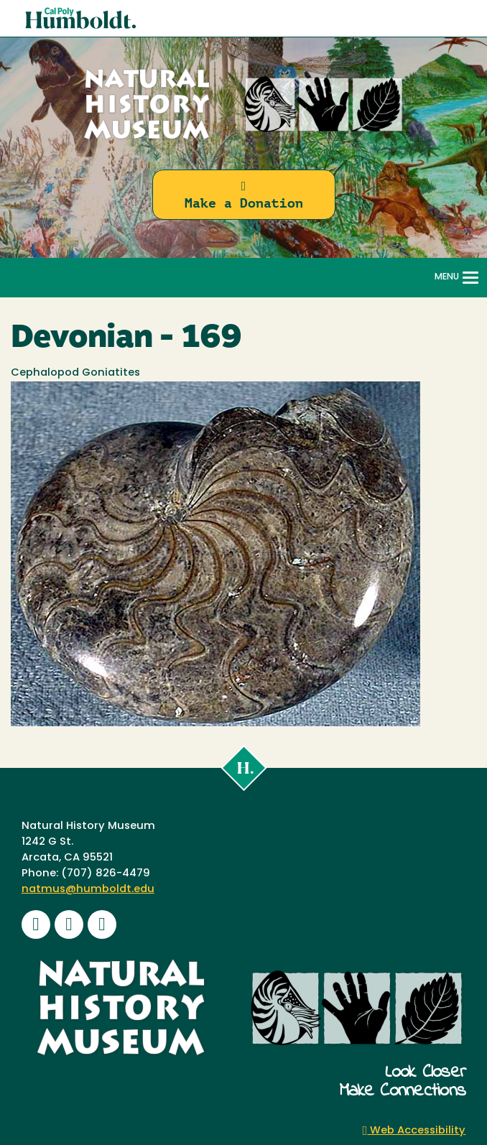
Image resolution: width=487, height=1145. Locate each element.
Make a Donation (244, 195)
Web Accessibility (414, 1131)
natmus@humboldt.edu (88, 889)
